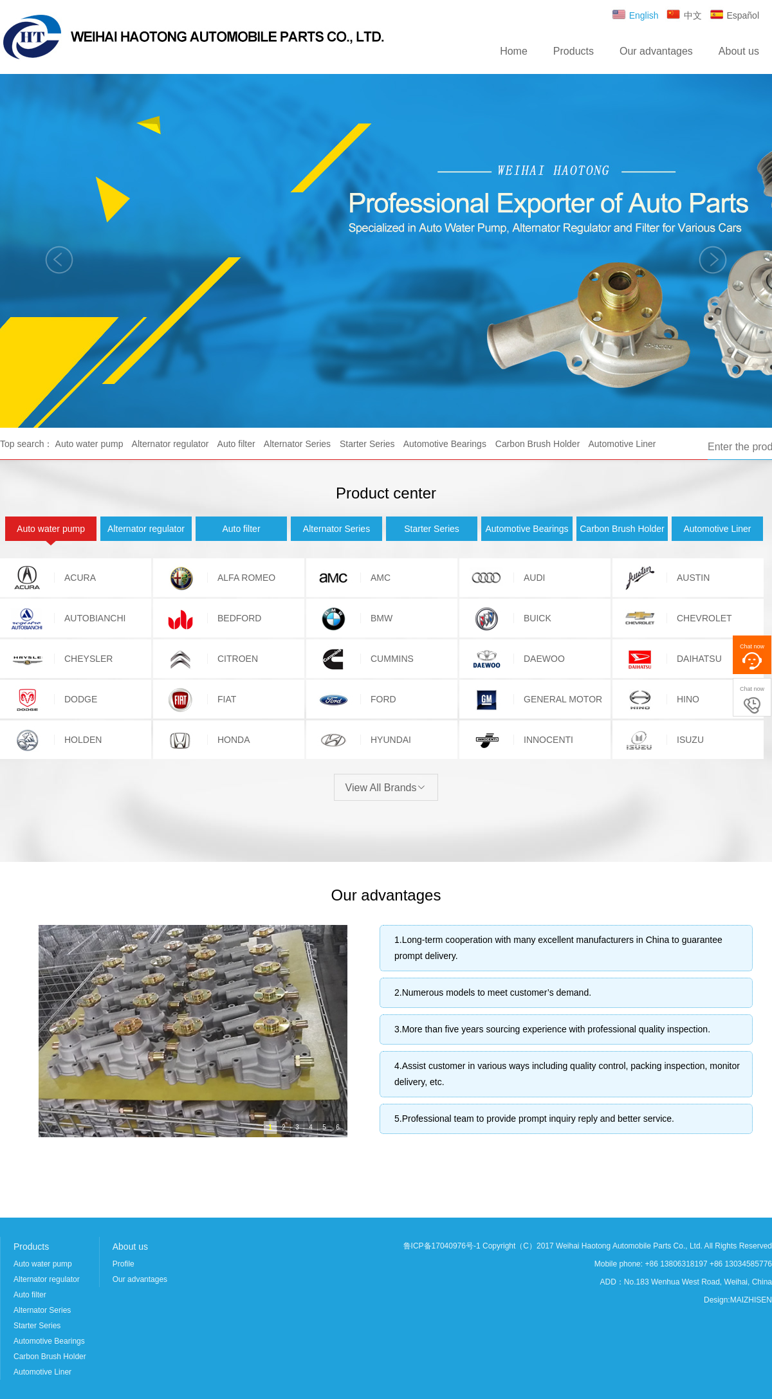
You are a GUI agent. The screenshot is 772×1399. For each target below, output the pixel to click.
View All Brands (386, 787)
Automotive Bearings (444, 444)
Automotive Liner (622, 444)
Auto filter (236, 444)
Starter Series (367, 444)
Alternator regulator (170, 444)
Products (573, 51)
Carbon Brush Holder (537, 444)
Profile (123, 1263)
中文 (683, 15)
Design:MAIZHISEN (738, 1299)
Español (733, 15)
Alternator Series (297, 444)
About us (739, 51)
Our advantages (656, 51)
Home (514, 51)
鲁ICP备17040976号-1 (442, 1245)
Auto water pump (89, 444)
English (635, 15)
